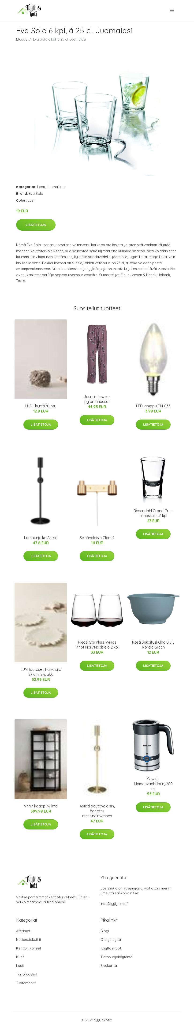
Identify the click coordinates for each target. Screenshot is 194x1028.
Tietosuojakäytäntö (117, 957)
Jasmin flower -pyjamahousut (97, 399)
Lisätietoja (36, 225)
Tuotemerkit (26, 983)
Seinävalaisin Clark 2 (97, 537)
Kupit (20, 957)
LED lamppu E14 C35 (153, 406)
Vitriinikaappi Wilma (41, 806)
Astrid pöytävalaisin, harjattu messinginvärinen (97, 811)
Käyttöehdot (111, 948)
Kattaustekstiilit (28, 939)
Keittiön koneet (28, 948)
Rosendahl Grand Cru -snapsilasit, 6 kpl (153, 513)
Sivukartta (109, 965)
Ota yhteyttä (111, 939)
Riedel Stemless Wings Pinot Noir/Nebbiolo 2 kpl (97, 644)
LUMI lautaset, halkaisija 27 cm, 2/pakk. (41, 672)
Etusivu (21, 39)
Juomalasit (55, 186)
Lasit (41, 186)
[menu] (172, 10)
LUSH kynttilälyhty (40, 406)
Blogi (105, 931)
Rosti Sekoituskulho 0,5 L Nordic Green (153, 644)
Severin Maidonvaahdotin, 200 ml (153, 784)
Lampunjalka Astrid (40, 537)
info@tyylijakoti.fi (114, 903)
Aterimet (23, 931)
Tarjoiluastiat (26, 974)
